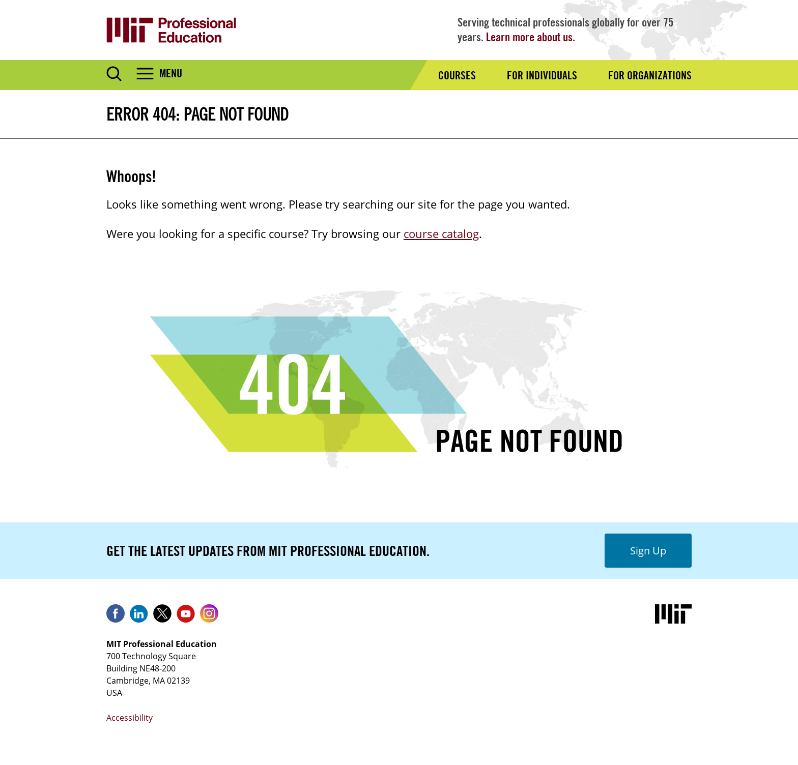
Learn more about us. (530, 37)
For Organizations (650, 75)
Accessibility (129, 717)
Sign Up (648, 550)
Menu (170, 73)
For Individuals (542, 75)
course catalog (441, 233)
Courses (457, 75)
